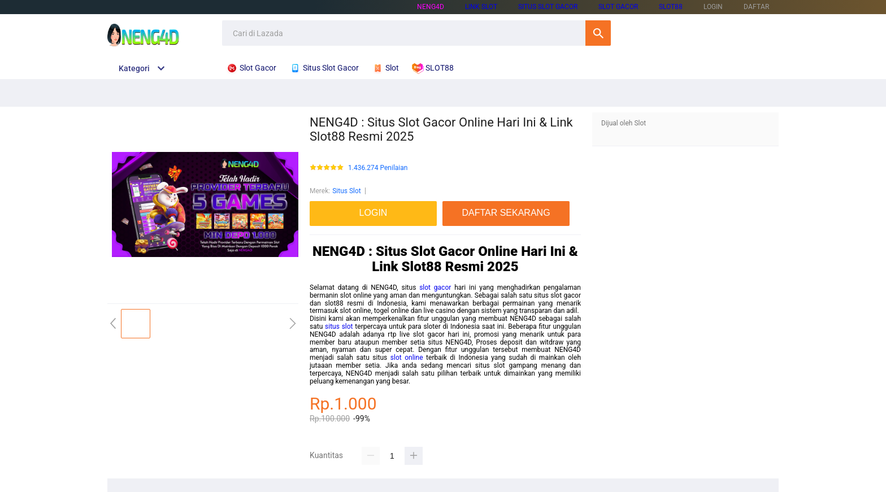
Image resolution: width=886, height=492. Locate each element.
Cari (598, 33)
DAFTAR (756, 7)
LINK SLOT (481, 7)
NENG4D (430, 7)
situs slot (339, 326)
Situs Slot (346, 191)
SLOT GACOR (618, 7)
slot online (406, 358)
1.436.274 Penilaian (377, 168)
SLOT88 (671, 7)
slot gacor (435, 287)
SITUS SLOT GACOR (547, 7)
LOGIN (713, 7)
